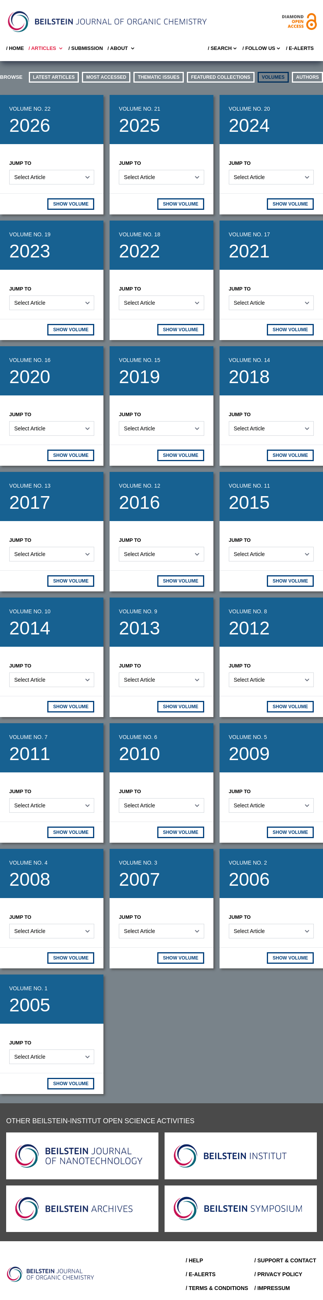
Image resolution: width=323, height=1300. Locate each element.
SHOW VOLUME (70, 204)
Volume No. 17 (249, 234)
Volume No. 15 (139, 360)
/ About (122, 48)
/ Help (194, 1260)
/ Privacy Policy (278, 1274)
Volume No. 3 (138, 863)
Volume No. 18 (139, 234)
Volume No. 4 (28, 863)
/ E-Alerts (300, 48)
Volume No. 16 (29, 360)
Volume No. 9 (138, 611)
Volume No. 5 (248, 737)
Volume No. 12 (139, 486)
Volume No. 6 (138, 737)
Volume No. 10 (29, 611)
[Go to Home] (50, 1274)
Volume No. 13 (29, 486)
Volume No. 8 (248, 611)
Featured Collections (220, 77)
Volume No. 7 (28, 737)
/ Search (223, 48)
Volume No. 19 (29, 234)
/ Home (15, 48)
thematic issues (158, 77)
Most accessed (106, 77)
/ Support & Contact (285, 1260)
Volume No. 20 (249, 109)
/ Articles (46, 48)
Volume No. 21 (139, 109)
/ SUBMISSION (85, 48)
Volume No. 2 (248, 863)
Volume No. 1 (28, 988)
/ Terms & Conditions (217, 1288)
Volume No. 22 (29, 109)
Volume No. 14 (249, 360)
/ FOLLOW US (262, 48)
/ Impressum (272, 1288)
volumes (273, 77)
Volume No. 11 (249, 486)
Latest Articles (54, 77)
